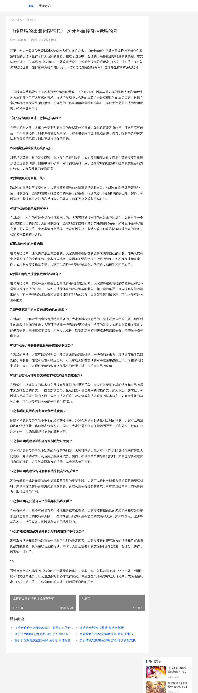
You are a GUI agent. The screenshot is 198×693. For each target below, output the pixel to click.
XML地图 (76, 686)
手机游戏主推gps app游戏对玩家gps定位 (178, 283)
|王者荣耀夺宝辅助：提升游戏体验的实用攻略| (177, 149)
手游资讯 (44, 6)
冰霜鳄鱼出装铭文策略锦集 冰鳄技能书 (101, 651)
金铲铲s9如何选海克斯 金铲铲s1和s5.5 (41, 651)
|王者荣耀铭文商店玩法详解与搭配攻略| (177, 119)
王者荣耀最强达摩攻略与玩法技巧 (177, 195)
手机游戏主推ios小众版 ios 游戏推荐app (178, 268)
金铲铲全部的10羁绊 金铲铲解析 (97, 644)
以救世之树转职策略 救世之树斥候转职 (177, 223)
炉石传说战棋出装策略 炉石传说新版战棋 (102, 657)
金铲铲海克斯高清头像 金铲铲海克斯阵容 (177, 253)
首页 (31, 6)
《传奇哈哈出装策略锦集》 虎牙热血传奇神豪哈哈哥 (41, 644)
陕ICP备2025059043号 (59, 686)
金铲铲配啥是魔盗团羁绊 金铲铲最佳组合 (41, 657)
